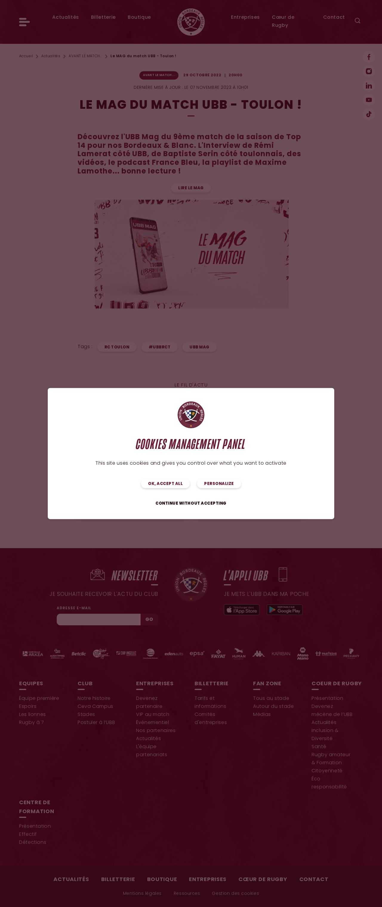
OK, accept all (165, 484)
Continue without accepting (191, 504)
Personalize (219, 484)
